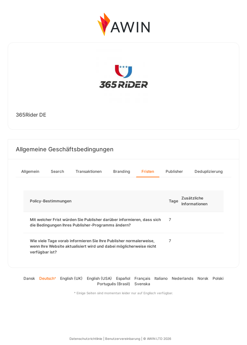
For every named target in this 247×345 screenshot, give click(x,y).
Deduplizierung (209, 171)
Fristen (148, 171)
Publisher (174, 171)
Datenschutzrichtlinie (85, 339)
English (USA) (99, 278)
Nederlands (182, 278)
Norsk (202, 278)
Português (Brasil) (113, 283)
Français (142, 278)
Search (57, 171)
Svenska (142, 283)
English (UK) (71, 278)
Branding (121, 171)
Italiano (161, 278)
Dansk (29, 278)
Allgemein (30, 171)
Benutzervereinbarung (122, 339)
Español (123, 278)
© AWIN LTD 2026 (157, 339)
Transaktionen (89, 171)
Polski (218, 278)
